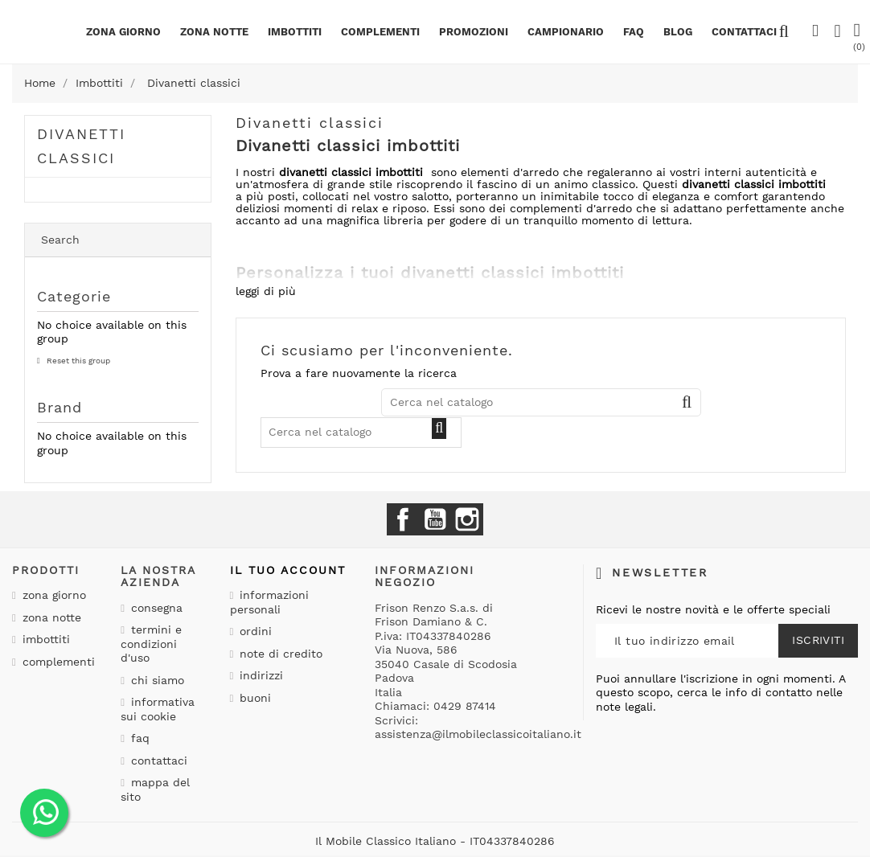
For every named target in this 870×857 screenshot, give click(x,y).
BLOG (677, 32)
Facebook (403, 519)
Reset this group (77, 360)
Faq (633, 32)
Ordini (254, 631)
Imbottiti (295, 32)
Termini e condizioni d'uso (151, 643)
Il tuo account (288, 570)
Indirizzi (259, 675)
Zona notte (214, 32)
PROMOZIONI (473, 32)
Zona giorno (123, 32)
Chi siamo (155, 680)
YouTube (435, 519)
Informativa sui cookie (158, 709)
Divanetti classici (81, 145)
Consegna (155, 607)
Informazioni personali (270, 602)
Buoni (253, 697)
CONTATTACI (744, 32)
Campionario (565, 32)
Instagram (467, 519)
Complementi (380, 32)
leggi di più (266, 291)
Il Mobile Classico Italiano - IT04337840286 (435, 840)
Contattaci (157, 760)
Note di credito (279, 653)
